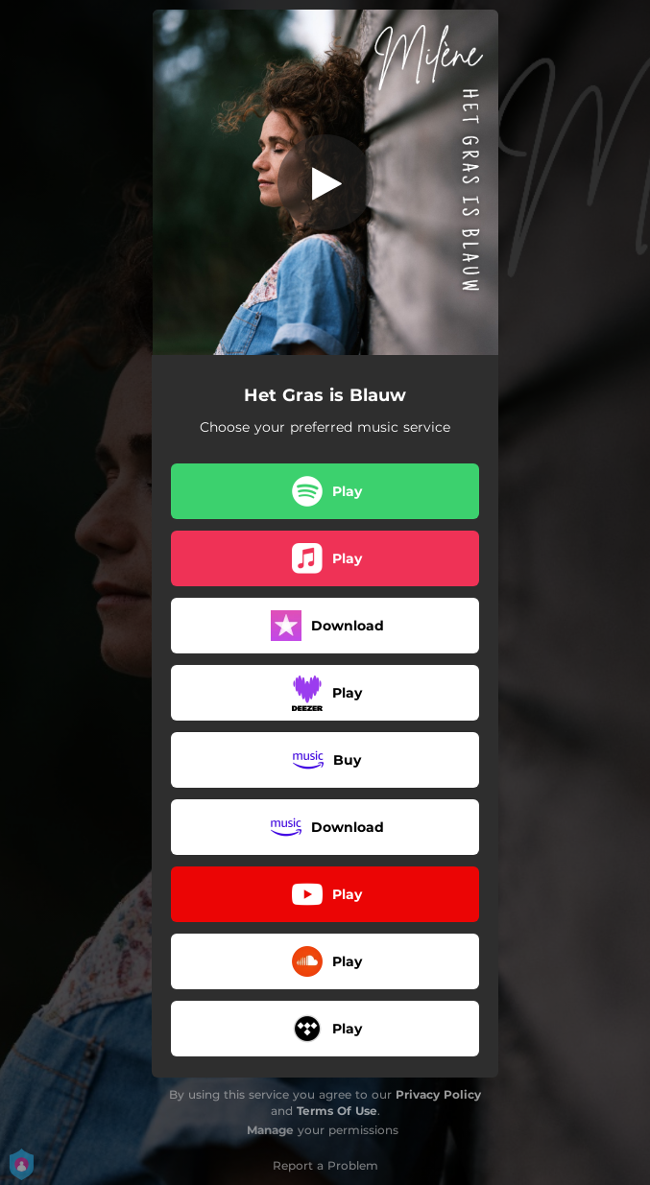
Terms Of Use (337, 1110)
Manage (270, 1130)
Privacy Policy (438, 1094)
